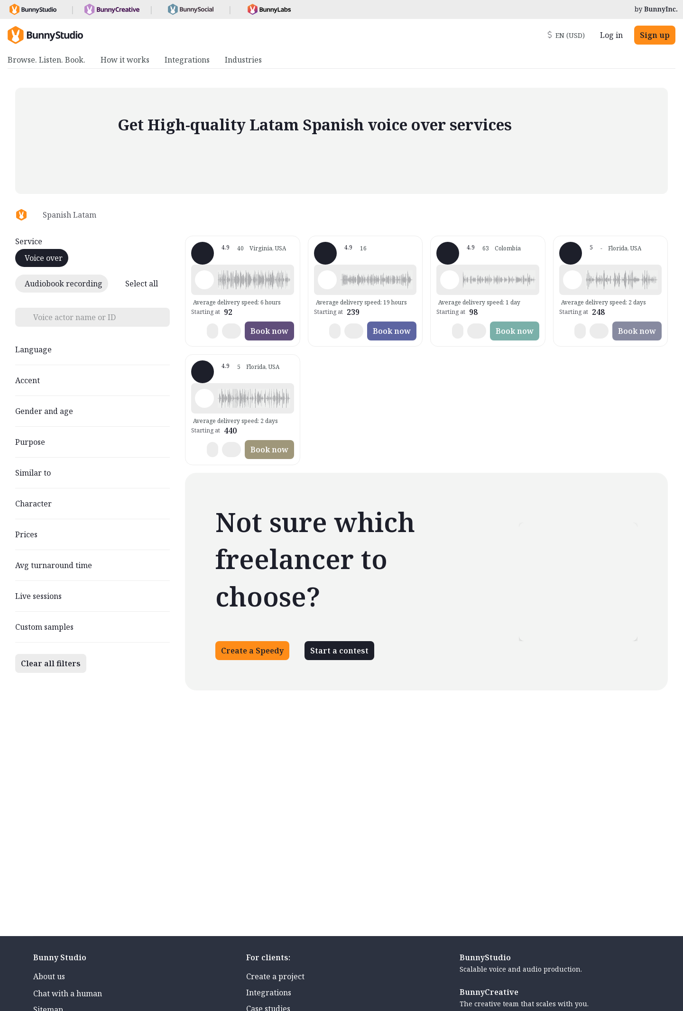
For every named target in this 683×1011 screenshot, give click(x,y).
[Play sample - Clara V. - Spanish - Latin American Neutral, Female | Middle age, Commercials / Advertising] (449, 279)
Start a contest (339, 650)
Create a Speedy (252, 650)
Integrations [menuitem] (187, 60)
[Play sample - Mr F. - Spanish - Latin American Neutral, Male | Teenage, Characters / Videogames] (572, 279)
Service (28, 241)
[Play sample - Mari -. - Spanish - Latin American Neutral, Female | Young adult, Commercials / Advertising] (204, 398)
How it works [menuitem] (125, 60)
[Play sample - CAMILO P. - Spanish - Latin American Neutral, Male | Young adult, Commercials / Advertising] (204, 279)
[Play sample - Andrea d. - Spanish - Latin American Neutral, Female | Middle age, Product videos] (327, 279)
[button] (254, 279)
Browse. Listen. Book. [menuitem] (46, 60)
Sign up (655, 35)
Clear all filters (51, 663)
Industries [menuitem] (243, 60)
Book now (269, 331)
